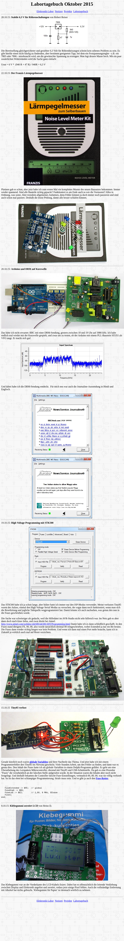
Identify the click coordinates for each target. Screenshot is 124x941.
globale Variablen (39, 762)
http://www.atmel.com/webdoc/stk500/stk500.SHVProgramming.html (35, 624)
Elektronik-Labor (45, 11)
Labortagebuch (80, 11)
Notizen (59, 11)
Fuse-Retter (102, 778)
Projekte (68, 11)
